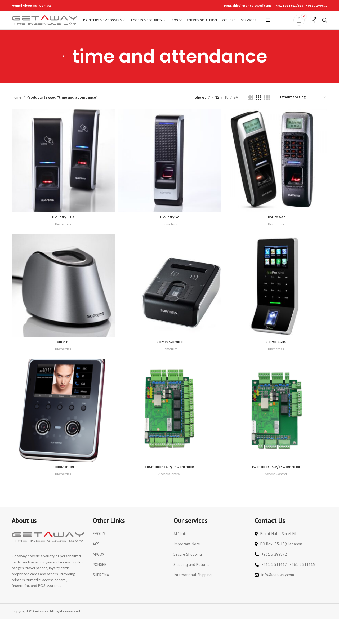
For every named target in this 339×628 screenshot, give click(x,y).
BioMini (62, 350)
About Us (30, 5)
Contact (45, 5)
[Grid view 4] (267, 106)
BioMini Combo (169, 350)
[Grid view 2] (250, 106)
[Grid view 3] (258, 106)
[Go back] (65, 65)
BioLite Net (277, 225)
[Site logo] (45, 24)
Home (16, 5)
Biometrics (62, 232)
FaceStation (62, 476)
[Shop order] (302, 107)
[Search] (324, 25)
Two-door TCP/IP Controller (276, 476)
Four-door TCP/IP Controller (169, 476)
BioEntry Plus (63, 225)
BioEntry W (169, 225)
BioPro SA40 (276, 350)
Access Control (169, 483)
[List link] (129, 543)
